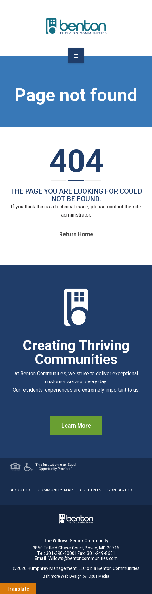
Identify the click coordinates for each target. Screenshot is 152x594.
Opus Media (98, 576)
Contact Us (120, 490)
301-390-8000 (60, 553)
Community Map (55, 490)
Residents (90, 490)
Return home (76, 234)
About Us (21, 490)
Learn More (76, 426)
